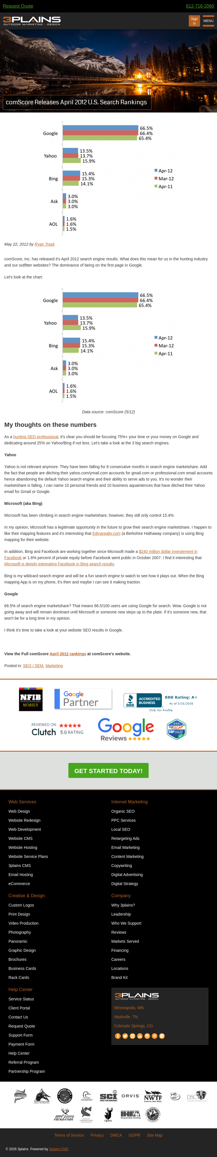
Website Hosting (22, 847)
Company (121, 895)
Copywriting (121, 865)
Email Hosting (20, 874)
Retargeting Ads (125, 838)
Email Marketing (125, 847)
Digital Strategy (124, 883)
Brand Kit (119, 977)
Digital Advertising (127, 874)
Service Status (21, 999)
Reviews (118, 932)
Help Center (20, 989)
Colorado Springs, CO (133, 1026)
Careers (118, 959)
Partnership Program (26, 1071)
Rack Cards (18, 977)
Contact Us (18, 1017)
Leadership (121, 914)
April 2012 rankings (68, 654)
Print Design (19, 914)
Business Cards (22, 968)
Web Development (24, 829)
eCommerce (19, 883)
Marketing (54, 665)
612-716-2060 (200, 6)
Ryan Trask (45, 244)
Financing (120, 950)
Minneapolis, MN (129, 1007)
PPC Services (123, 820)
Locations (119, 968)
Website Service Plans (28, 856)
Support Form (20, 1035)
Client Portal (19, 1008)
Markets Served (125, 941)
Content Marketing (127, 856)
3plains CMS (19, 865)
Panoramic (17, 941)
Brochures (17, 959)
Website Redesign (24, 820)
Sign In (194, 21)
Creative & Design (26, 895)
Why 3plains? (123, 905)
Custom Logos (21, 905)
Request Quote (18, 6)
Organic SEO (122, 811)
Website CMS (20, 838)
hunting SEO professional (35, 436)
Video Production (23, 923)
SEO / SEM (33, 665)
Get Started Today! (108, 771)
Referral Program (23, 1062)
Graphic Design (22, 950)
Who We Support (126, 923)
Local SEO (120, 829)
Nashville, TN (126, 1017)
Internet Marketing (129, 801)
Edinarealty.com (106, 533)
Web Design (19, 811)
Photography (19, 932)
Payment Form (21, 1044)
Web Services (22, 801)
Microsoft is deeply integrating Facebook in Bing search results (59, 564)
